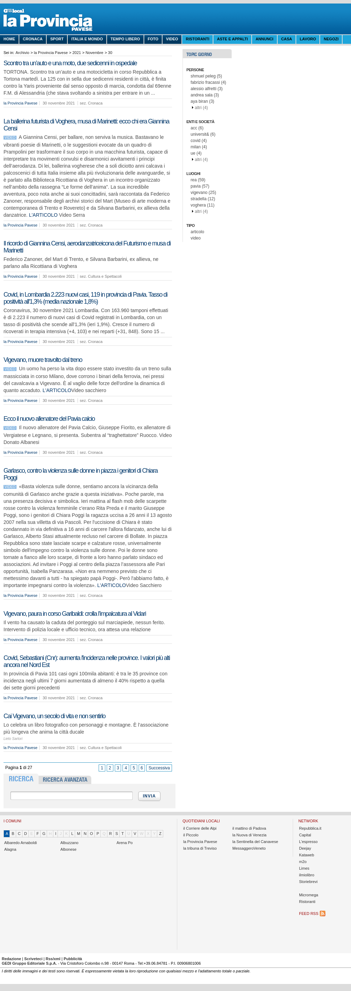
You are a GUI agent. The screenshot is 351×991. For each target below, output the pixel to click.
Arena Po (125, 843)
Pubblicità (73, 959)
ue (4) (196, 153)
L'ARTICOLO (43, 215)
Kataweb (306, 855)
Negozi (331, 39)
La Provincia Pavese (56, 21)
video (196, 238)
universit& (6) (203, 134)
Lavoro (308, 39)
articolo (197, 231)
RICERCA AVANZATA (65, 779)
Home (9, 39)
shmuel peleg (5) (206, 76)
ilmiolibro (306, 875)
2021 (76, 52)
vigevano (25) (203, 192)
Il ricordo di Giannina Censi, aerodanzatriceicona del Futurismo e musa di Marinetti (87, 247)
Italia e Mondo (87, 39)
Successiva (159, 768)
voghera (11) (202, 205)
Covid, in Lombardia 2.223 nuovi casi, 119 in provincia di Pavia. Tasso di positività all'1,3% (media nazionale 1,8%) (85, 298)
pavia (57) (200, 186)
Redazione (11, 959)
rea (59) (198, 179)
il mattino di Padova (249, 828)
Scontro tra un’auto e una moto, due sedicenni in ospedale (70, 63)
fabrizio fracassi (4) (208, 82)
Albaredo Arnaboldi (20, 843)
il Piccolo (190, 835)
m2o (302, 861)
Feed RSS (308, 913)
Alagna (10, 849)
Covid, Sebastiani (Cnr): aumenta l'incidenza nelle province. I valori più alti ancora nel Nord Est (87, 661)
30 (110, 52)
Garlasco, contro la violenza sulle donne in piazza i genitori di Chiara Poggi (81, 474)
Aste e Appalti (232, 39)
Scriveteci (33, 959)
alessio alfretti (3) (207, 88)
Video (172, 39)
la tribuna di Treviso (200, 848)
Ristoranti (197, 39)
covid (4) (199, 140)
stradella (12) (203, 198)
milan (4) (199, 146)
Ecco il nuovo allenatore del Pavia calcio (49, 418)
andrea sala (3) (205, 95)
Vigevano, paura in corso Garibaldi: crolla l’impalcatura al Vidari (75, 613)
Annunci (264, 39)
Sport (57, 39)
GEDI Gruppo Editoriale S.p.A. (29, 963)
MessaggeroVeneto (249, 848)
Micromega (308, 895)
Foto (153, 39)
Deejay (305, 848)
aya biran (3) (202, 101)
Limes (304, 868)
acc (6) (197, 128)
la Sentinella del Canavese (255, 842)
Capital (305, 835)
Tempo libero (125, 39)
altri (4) (201, 107)
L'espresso (308, 842)
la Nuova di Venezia (249, 835)
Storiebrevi (308, 881)
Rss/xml (53, 959)
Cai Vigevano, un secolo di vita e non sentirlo (54, 716)
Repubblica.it (310, 828)
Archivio (22, 52)
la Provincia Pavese (51, 52)
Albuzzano (69, 843)
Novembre (95, 52)
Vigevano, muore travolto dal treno (43, 359)
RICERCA (21, 779)
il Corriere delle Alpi (200, 828)
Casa (286, 39)
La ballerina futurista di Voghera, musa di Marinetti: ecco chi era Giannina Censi (86, 125)
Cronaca (32, 39)
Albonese (68, 849)
